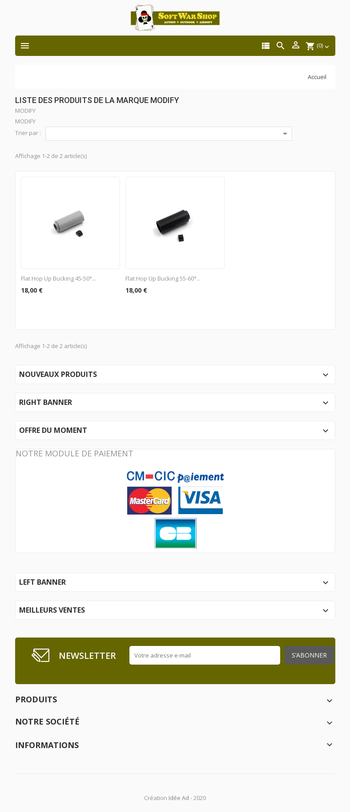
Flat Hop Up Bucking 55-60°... (163, 278)
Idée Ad (179, 798)
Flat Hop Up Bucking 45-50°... (58, 278)
